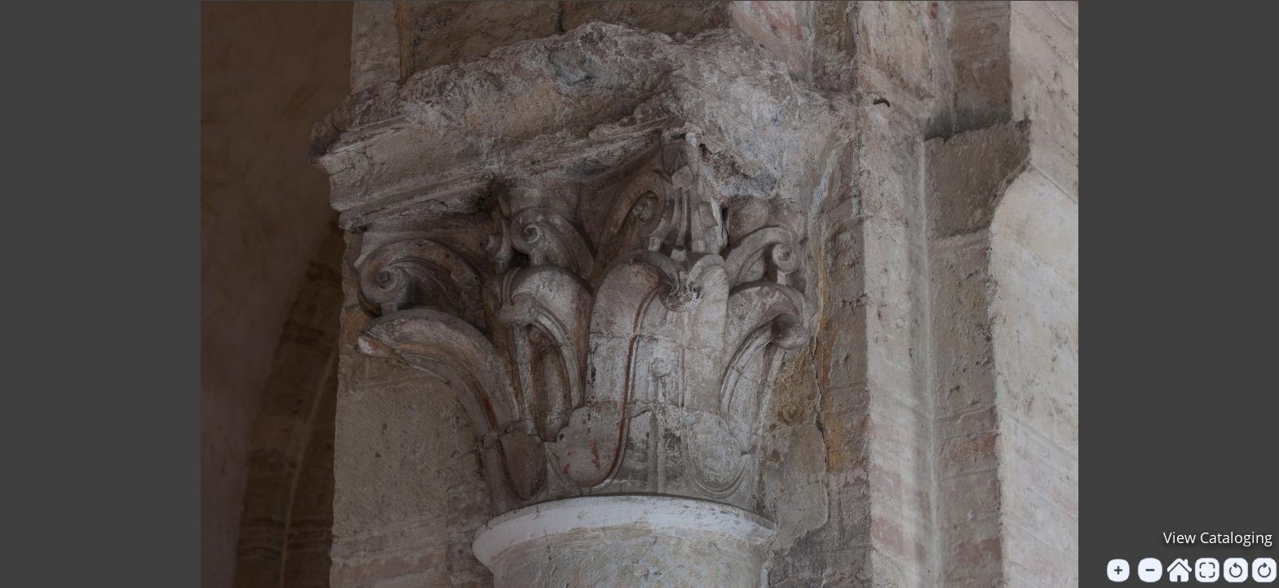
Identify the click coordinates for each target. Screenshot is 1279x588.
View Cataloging (1217, 537)
